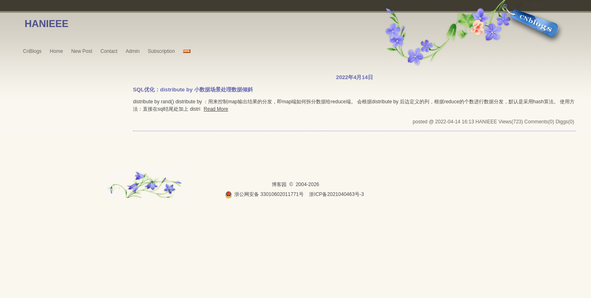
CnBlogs (32, 51)
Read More (216, 109)
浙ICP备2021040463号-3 (336, 194)
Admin (133, 51)
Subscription (161, 51)
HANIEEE (47, 23)
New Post (81, 51)
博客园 (279, 184)
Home (56, 51)
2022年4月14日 (354, 77)
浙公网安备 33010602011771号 (264, 194)
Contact (109, 51)
